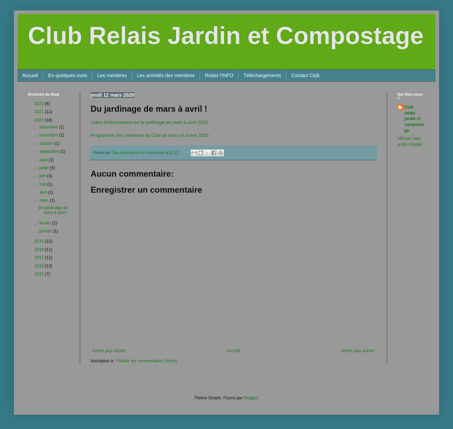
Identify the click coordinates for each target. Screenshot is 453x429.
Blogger (251, 397)
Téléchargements (262, 75)
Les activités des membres (166, 75)
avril (43, 192)
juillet (44, 167)
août (44, 159)
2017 (39, 257)
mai (43, 184)
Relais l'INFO (219, 75)
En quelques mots (67, 75)
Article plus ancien (358, 350)
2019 (39, 241)
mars (44, 200)
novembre (49, 135)
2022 (39, 103)
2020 (39, 120)
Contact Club (305, 75)
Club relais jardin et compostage (414, 119)
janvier (46, 231)
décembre (49, 127)
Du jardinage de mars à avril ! (53, 210)
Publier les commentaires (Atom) (147, 360)
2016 (39, 266)
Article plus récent (108, 350)
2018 (39, 249)
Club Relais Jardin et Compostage (226, 35)
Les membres (112, 75)
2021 (39, 111)
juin (43, 175)
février (45, 223)
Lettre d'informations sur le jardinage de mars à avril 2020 (149, 122)
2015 (39, 274)
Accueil (30, 75)
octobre (46, 143)
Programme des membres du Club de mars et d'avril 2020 (149, 135)
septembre (49, 151)
